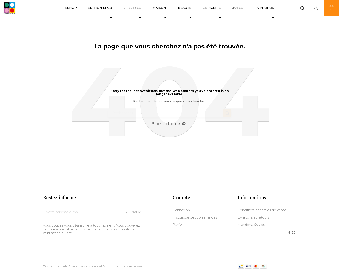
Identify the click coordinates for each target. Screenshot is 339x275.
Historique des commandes (195, 217)
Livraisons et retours (253, 217)
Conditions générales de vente (262, 210)
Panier (178, 224)
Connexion (181, 210)
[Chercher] (169, 111)
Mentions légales (251, 224)
